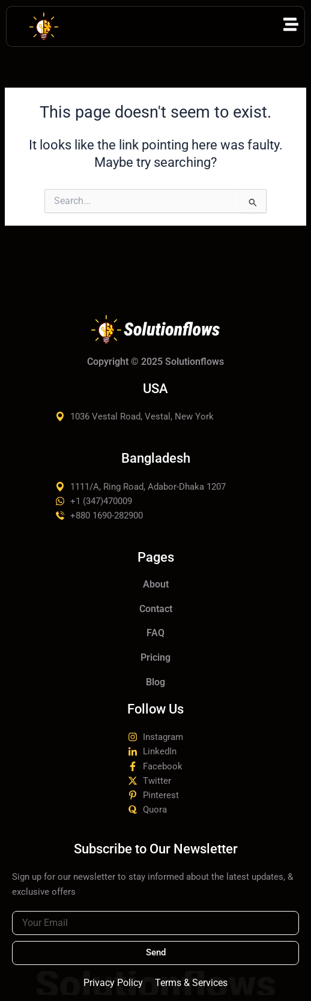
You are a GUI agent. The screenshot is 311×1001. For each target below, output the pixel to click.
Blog (155, 682)
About (156, 584)
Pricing (155, 657)
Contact (155, 609)
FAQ (155, 633)
